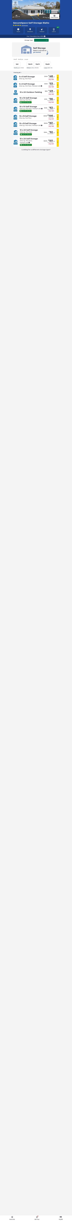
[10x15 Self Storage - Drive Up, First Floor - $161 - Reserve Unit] (36, 124)
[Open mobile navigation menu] (15, 3)
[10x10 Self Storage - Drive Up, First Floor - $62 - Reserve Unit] (36, 109)
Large (26, 59)
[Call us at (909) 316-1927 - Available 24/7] (54, 30)
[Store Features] (42, 30)
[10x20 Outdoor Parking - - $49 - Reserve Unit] (36, 92)
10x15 (37, 64)
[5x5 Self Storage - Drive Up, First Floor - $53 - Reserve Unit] (36, 85)
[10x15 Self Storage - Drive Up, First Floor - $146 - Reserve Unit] (36, 117)
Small (15, 59)
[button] (41, 86)
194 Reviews (24, 25)
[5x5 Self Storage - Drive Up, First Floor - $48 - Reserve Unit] (36, 77)
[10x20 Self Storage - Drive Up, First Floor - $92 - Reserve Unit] (36, 132)
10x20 (47, 64)
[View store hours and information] (18, 30)
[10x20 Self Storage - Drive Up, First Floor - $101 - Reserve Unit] (36, 142)
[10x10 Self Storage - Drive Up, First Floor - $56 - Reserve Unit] (36, 100)
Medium (20, 59)
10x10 (30, 64)
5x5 (17, 64)
